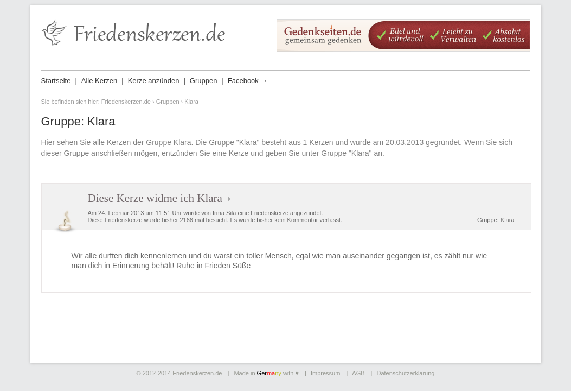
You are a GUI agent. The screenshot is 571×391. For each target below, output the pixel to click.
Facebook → (248, 81)
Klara (508, 220)
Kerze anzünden (153, 81)
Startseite (56, 81)
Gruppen (203, 81)
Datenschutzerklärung (405, 373)
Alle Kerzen (99, 81)
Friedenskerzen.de (126, 101)
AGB (358, 373)
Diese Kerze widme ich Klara (155, 198)
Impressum (325, 373)
